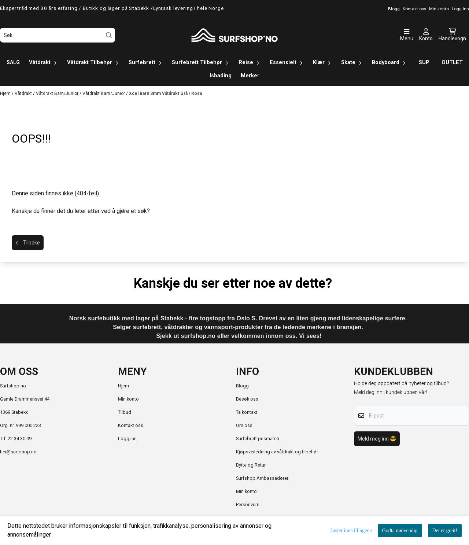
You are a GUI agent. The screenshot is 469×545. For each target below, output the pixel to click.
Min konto (128, 399)
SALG (13, 62)
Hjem (6, 93)
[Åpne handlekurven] (452, 35)
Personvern (247, 504)
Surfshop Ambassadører (262, 478)
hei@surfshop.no (18, 451)
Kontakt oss (130, 425)
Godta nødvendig (400, 530)
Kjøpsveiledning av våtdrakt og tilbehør (277, 451)
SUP (424, 62)
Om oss (244, 425)
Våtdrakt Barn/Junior (58, 93)
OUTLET (452, 62)
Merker (250, 76)
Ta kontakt (246, 412)
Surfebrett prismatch (257, 438)
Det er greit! (444, 530)
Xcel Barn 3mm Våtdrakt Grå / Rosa (165, 93)
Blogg (242, 386)
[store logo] (234, 35)
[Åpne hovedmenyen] (406, 35)
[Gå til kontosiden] (426, 35)
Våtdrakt (24, 93)
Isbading (221, 76)
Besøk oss (247, 399)
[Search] (109, 35)
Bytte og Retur (251, 465)
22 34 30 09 (20, 438)
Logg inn (127, 438)
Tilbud (124, 412)
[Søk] (57, 35)
